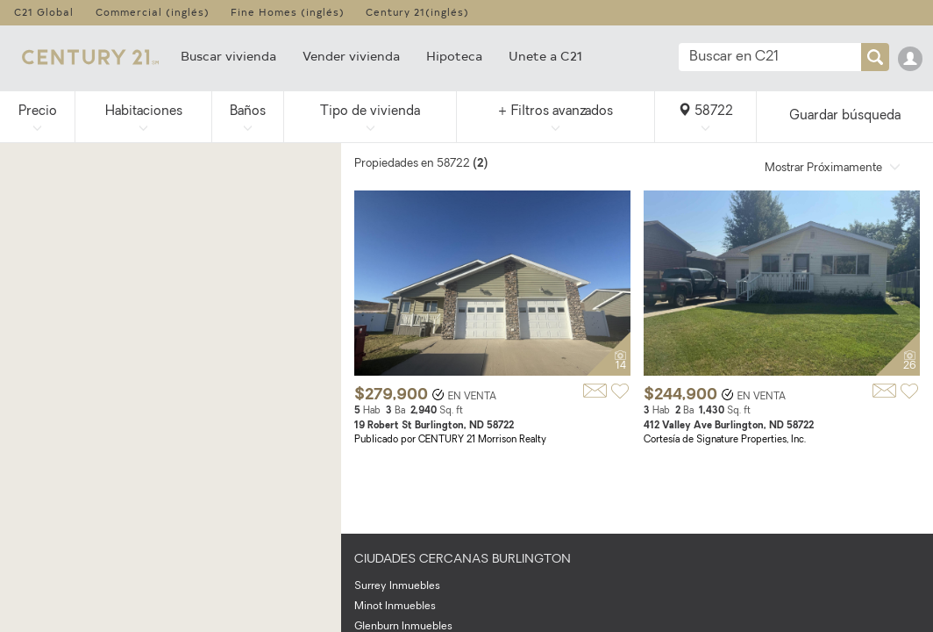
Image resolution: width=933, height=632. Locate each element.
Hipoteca (454, 55)
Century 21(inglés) (417, 11)
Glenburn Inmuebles (403, 626)
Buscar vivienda (228, 55)
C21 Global (44, 11)
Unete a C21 (545, 55)
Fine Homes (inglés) (288, 11)
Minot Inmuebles (395, 606)
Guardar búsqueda (845, 116)
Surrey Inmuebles (397, 586)
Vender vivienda (351, 55)
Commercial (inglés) (153, 11)
